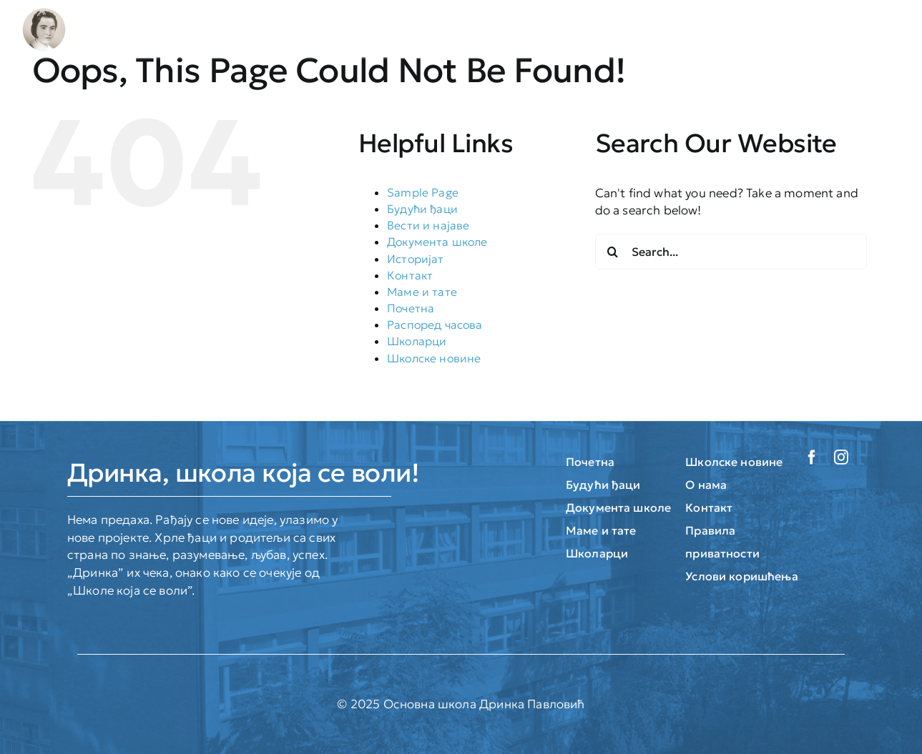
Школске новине (434, 358)
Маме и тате (422, 291)
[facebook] (812, 457)
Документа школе (437, 241)
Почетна (410, 308)
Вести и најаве (428, 225)
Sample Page (422, 192)
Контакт (410, 275)
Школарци (416, 341)
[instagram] (841, 457)
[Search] (613, 251)
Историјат (415, 259)
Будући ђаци (422, 209)
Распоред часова (435, 324)
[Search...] (731, 251)
